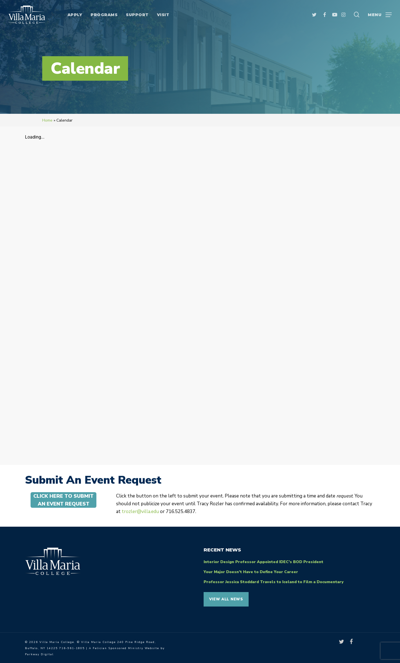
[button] (380, 15)
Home (47, 120)
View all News (226, 599)
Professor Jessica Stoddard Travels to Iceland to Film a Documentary (274, 582)
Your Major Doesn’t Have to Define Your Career (251, 572)
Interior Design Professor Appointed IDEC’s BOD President (263, 562)
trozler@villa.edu (140, 511)
